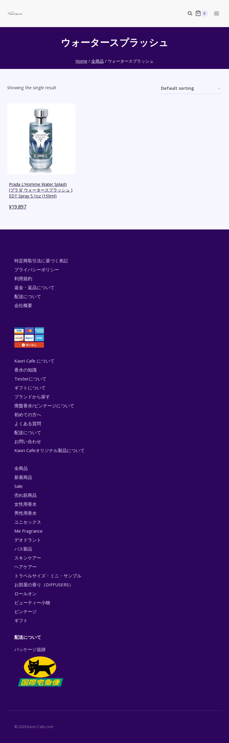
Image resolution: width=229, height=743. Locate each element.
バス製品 (23, 549)
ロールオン (25, 593)
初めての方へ (27, 414)
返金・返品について (34, 287)
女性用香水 (25, 504)
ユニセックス (27, 522)
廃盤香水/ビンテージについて (44, 406)
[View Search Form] (187, 13)
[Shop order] (191, 89)
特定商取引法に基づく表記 (41, 260)
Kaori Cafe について (34, 361)
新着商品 (23, 477)
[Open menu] (216, 13)
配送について (27, 296)
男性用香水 (25, 513)
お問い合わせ (27, 441)
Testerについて (30, 379)
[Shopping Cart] (201, 13)
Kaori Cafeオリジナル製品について (49, 450)
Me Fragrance (28, 531)
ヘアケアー (25, 567)
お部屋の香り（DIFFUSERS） (43, 585)
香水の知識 (25, 370)
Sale (18, 486)
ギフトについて (30, 388)
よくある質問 (27, 423)
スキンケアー (27, 558)
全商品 (21, 468)
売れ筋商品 (25, 495)
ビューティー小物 (32, 602)
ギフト (21, 620)
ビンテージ (25, 611)
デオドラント (27, 540)
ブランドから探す (32, 397)
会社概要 (23, 305)
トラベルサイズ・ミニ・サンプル (47, 576)
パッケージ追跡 (40, 667)
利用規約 (23, 278)
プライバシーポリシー (36, 269)
